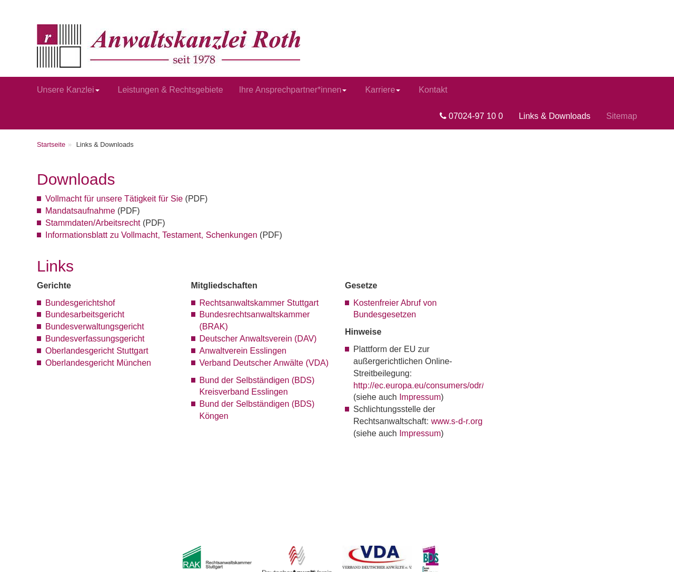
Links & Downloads (554, 116)
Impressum (420, 397)
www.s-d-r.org (457, 421)
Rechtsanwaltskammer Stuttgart (259, 302)
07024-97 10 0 (471, 116)
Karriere (382, 89)
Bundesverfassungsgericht (95, 338)
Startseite (51, 144)
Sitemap (621, 116)
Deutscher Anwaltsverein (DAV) (258, 338)
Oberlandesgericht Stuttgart (96, 350)
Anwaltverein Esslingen (243, 350)
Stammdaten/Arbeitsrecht (93, 222)
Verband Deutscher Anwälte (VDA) (264, 362)
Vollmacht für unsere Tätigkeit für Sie (114, 198)
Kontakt (433, 89)
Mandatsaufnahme (80, 210)
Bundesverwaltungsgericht (94, 326)
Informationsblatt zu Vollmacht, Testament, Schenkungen (151, 234)
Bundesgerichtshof (80, 302)
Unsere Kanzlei (68, 89)
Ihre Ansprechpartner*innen (293, 89)
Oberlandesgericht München (98, 362)
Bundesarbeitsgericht (84, 314)
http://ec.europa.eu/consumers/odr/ (418, 385)
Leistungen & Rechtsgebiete (170, 89)
